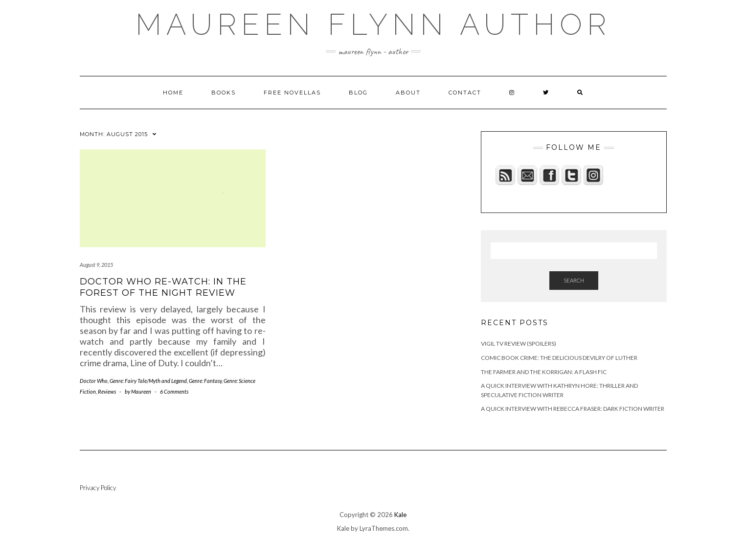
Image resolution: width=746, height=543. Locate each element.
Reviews (107, 391)
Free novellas (292, 92)
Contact (465, 92)
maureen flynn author (373, 24)
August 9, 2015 (96, 264)
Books (223, 92)
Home (173, 92)
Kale (400, 515)
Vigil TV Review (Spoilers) (518, 343)
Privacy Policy (98, 488)
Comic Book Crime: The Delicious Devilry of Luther (559, 357)
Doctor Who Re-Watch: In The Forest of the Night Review (163, 287)
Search (574, 280)
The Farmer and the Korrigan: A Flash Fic (544, 372)
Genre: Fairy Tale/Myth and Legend (148, 381)
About (408, 92)
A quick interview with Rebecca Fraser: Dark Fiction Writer (572, 408)
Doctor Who (94, 381)
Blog (358, 92)
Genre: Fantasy (205, 381)
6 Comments (174, 391)
